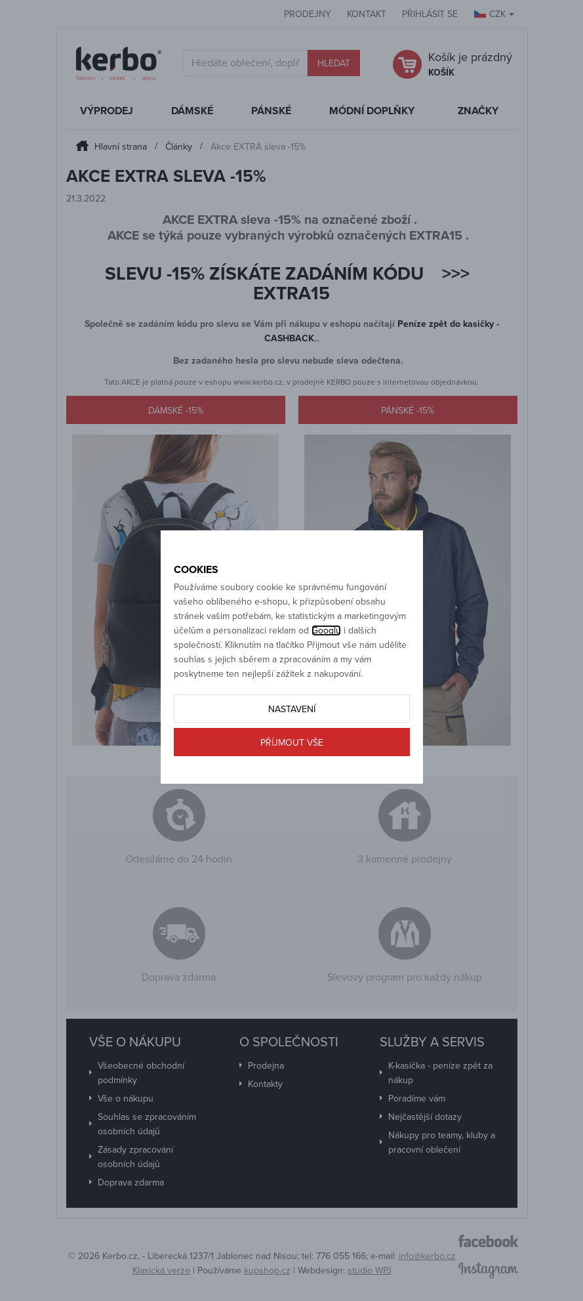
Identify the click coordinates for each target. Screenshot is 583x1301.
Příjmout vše (291, 742)
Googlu (326, 630)
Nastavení (291, 709)
